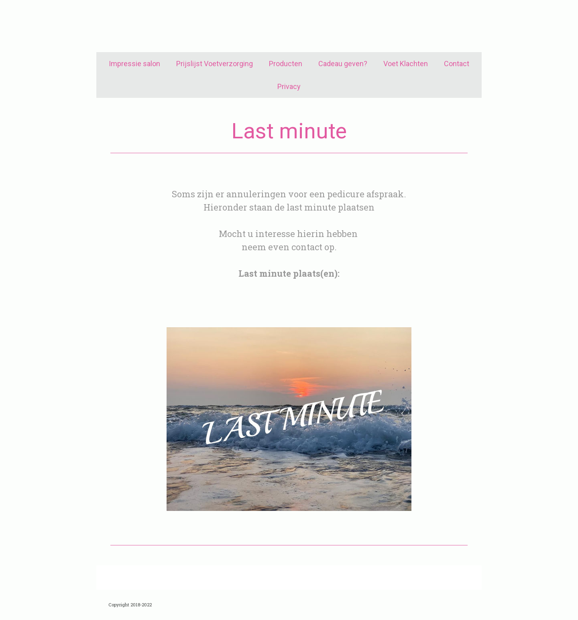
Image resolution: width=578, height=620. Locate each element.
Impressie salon (134, 63)
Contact (456, 63)
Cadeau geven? (342, 63)
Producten (285, 63)
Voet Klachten (405, 63)
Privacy (289, 86)
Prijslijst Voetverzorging (214, 63)
